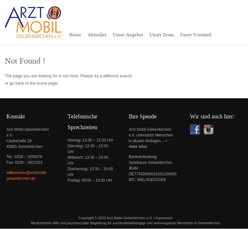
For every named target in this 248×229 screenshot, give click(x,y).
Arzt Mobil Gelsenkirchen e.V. (129, 218)
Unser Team (162, 34)
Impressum (163, 218)
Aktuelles (97, 34)
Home (75, 34)
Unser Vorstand (195, 34)
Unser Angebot (128, 34)
